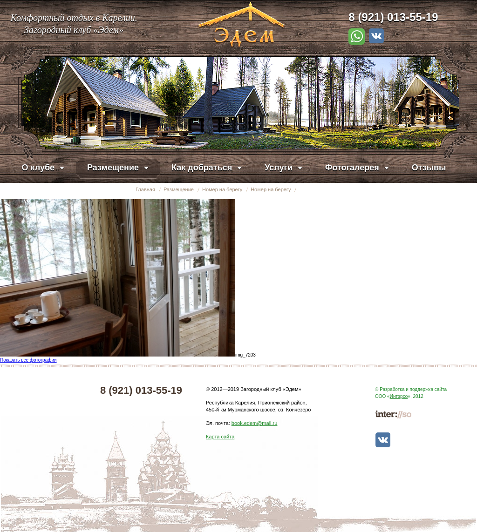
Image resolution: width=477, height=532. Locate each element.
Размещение (179, 189)
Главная (145, 189)
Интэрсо (399, 396)
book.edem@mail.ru (255, 423)
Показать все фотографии (28, 360)
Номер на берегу (222, 189)
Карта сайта (220, 436)
